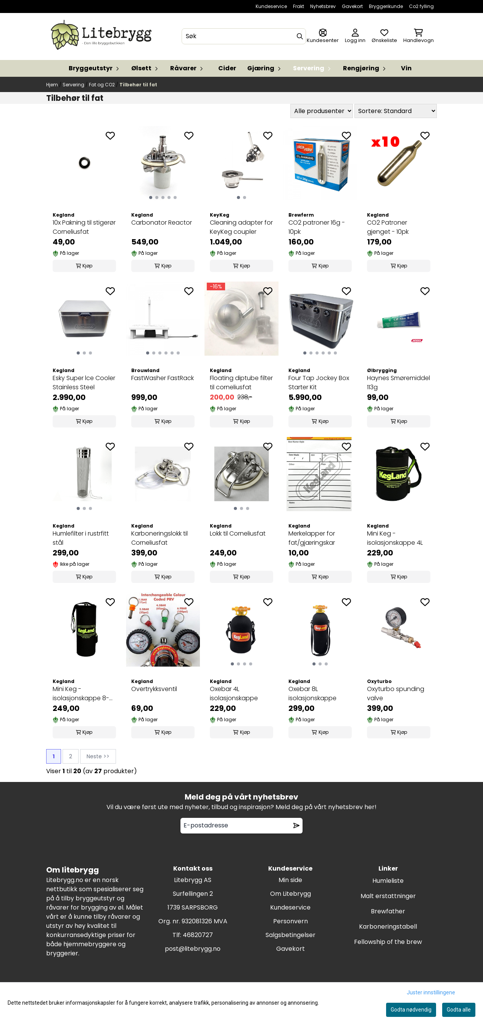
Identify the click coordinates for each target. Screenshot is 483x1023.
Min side (290, 880)
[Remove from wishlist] (296, 825)
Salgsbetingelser (291, 935)
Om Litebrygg (290, 893)
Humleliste (388, 880)
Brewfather (388, 911)
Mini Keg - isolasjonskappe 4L (395, 538)
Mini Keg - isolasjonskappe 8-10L (81, 694)
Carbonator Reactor (161, 222)
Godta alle (459, 1010)
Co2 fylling (421, 6)
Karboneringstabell (388, 926)
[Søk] (244, 36)
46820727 (198, 935)
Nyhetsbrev (323, 6)
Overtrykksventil (154, 689)
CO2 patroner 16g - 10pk (316, 227)
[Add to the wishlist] (110, 135)
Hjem (52, 84)
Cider (227, 68)
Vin (406, 68)
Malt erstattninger (388, 896)
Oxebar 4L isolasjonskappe (234, 694)
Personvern (290, 921)
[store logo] (103, 36)
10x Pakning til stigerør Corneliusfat (84, 227)
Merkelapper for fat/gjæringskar (311, 538)
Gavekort (352, 6)
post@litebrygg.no (193, 948)
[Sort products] (395, 111)
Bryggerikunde (386, 6)
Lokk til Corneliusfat (238, 533)
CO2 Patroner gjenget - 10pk (388, 227)
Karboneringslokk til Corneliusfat (159, 538)
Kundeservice (271, 6)
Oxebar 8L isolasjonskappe (312, 694)
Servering (74, 84)
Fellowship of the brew (388, 941)
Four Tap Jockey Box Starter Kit (318, 383)
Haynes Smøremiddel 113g (398, 383)
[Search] (299, 36)
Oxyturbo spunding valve (395, 694)
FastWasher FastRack (162, 378)
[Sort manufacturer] (321, 111)
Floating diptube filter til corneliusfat (241, 383)
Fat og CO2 (102, 84)
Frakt (298, 6)
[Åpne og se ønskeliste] (384, 36)
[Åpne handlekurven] (418, 36)
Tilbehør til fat (138, 84)
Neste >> (98, 756)
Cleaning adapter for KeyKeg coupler (241, 227)
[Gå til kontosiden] (323, 36)
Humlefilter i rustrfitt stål (81, 538)
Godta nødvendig (411, 1010)
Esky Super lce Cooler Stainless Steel (84, 383)
